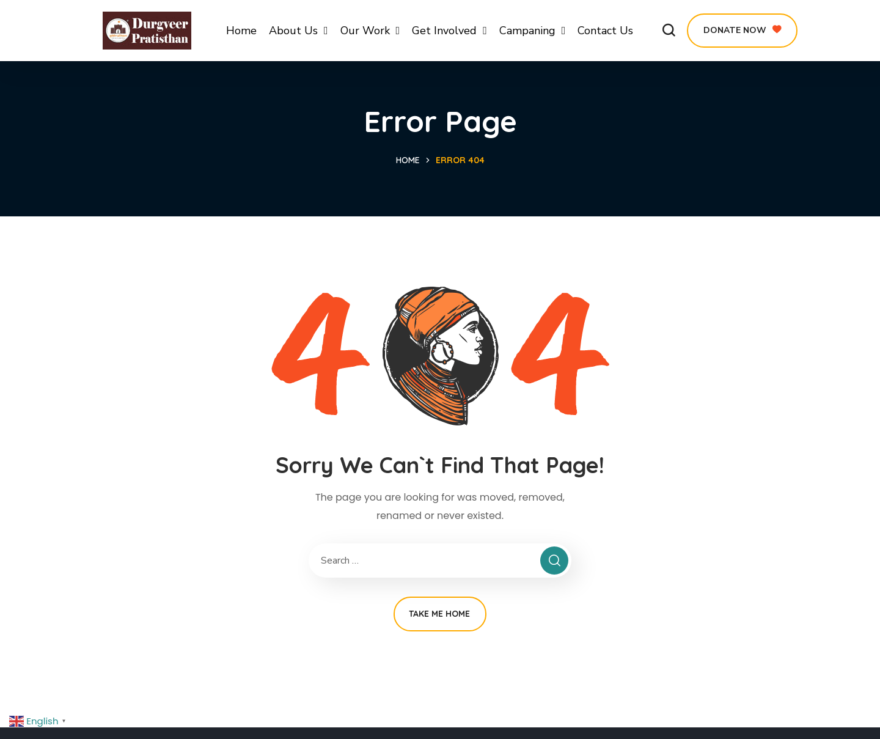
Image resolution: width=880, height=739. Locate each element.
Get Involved (449, 30)
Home (241, 30)
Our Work (370, 30)
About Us (298, 30)
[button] (668, 30)
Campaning (532, 30)
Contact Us (605, 30)
